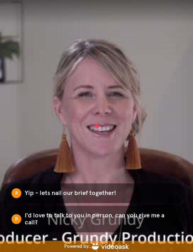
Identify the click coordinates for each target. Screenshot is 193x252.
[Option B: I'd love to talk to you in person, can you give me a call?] (95, 219)
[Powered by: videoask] (96, 246)
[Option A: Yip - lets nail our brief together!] (95, 193)
